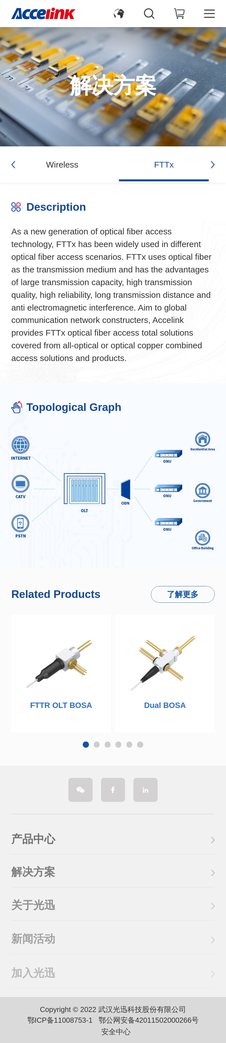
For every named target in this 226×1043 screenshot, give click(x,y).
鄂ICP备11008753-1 (60, 1020)
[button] (213, 165)
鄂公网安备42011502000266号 (149, 1020)
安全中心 (116, 1032)
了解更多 (182, 594)
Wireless (62, 164)
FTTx (164, 164)
